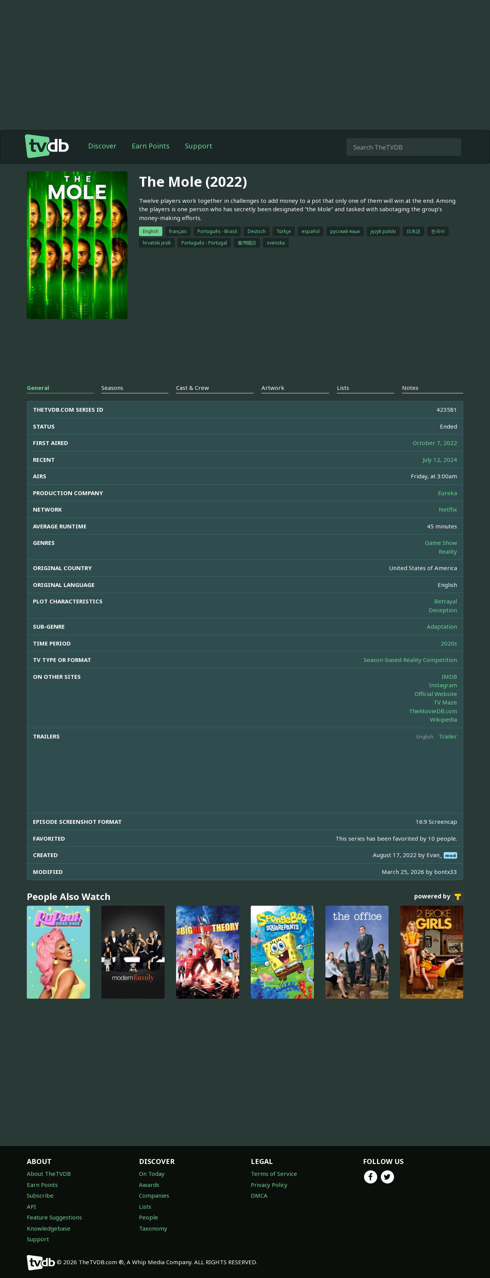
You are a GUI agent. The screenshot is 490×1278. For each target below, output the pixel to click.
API (31, 1206)
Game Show (441, 542)
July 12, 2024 (440, 459)
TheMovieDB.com (433, 711)
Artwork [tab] (272, 387)
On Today (152, 1173)
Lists (145, 1206)
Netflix (448, 509)
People (148, 1217)
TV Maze (445, 702)
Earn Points (151, 145)
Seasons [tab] (112, 387)
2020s (449, 643)
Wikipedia (443, 719)
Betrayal (445, 601)
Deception (443, 610)
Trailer (448, 736)
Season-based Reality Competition (410, 659)
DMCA (259, 1195)
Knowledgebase (48, 1228)
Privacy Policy (269, 1184)
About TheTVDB (49, 1173)
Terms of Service (274, 1173)
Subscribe (40, 1195)
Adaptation (442, 626)
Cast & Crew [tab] (192, 387)
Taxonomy (153, 1228)
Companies (154, 1195)
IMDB (449, 676)
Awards (149, 1184)
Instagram (443, 685)
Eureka (447, 493)
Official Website (436, 694)
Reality (448, 551)
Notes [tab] (410, 387)
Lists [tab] (343, 387)
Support (198, 145)
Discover (102, 145)
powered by (438, 897)
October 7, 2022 (435, 443)
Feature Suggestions (54, 1217)
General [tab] (38, 387)
